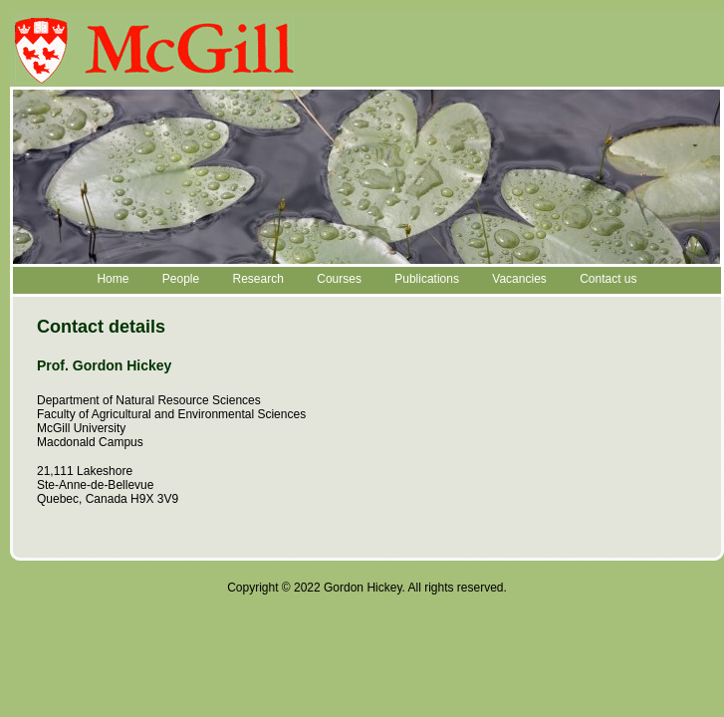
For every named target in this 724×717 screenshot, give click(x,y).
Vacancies (519, 279)
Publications (426, 279)
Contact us (608, 279)
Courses (339, 279)
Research (258, 279)
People (180, 279)
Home (112, 279)
